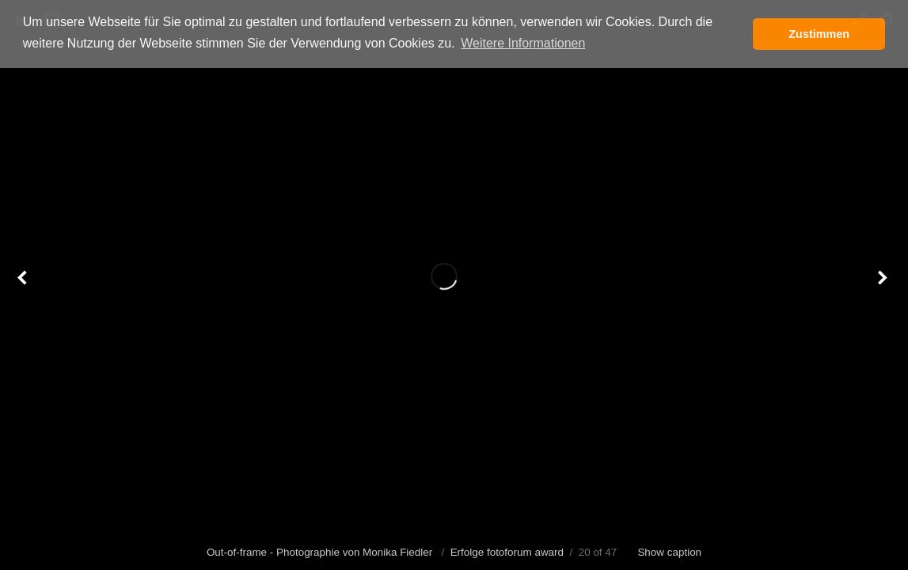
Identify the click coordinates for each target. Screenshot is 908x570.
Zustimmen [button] (818, 34)
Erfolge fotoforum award (507, 552)
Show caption (669, 552)
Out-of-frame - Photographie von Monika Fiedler (321, 552)
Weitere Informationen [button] (523, 43)
